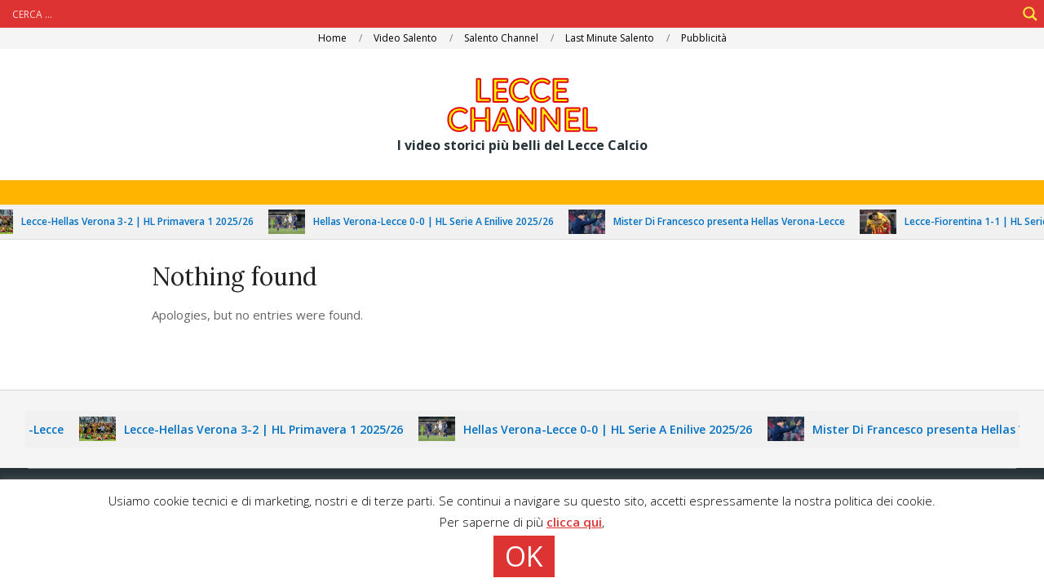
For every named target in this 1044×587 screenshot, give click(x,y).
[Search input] (512, 14)
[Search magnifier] (1030, 14)
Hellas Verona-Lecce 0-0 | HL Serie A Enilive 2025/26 (442, 221)
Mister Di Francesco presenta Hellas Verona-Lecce (738, 221)
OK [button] (524, 556)
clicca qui (574, 522)
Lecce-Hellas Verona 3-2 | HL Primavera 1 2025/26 (146, 221)
